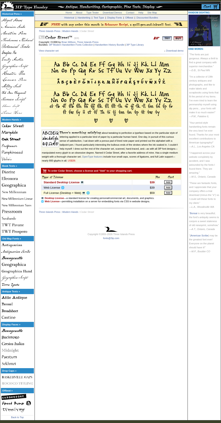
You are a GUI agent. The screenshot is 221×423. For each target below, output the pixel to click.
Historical (69, 17)
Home (69, 12)
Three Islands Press (49, 31)
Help (141, 12)
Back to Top (17, 417)
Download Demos (112, 12)
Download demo (175, 50)
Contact (130, 12)
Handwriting (83, 17)
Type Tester (92, 12)
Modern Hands (70, 31)
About (79, 12)
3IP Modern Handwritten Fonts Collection (71, 44)
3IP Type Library (135, 44)
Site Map (152, 12)
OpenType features (92, 156)
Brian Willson (69, 42)
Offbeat (129, 17)
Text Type (99, 17)
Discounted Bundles (147, 17)
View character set (49, 50)
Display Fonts (114, 17)
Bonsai (193, 213)
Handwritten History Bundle (109, 44)
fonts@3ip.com (111, 238)
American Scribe (199, 235)
